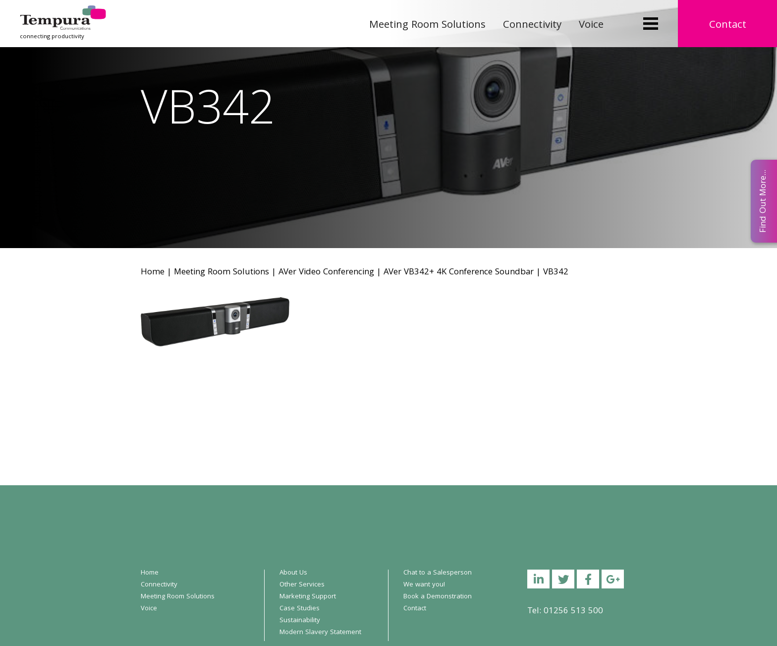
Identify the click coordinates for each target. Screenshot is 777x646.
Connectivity (532, 25)
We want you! (424, 585)
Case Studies (299, 608)
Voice (591, 25)
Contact (727, 25)
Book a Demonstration (437, 596)
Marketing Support (307, 596)
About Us (293, 573)
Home (153, 272)
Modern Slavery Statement (320, 632)
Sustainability (299, 620)
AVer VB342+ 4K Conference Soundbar (459, 272)
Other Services (302, 585)
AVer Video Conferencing (326, 272)
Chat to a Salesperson (437, 573)
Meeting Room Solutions (427, 25)
